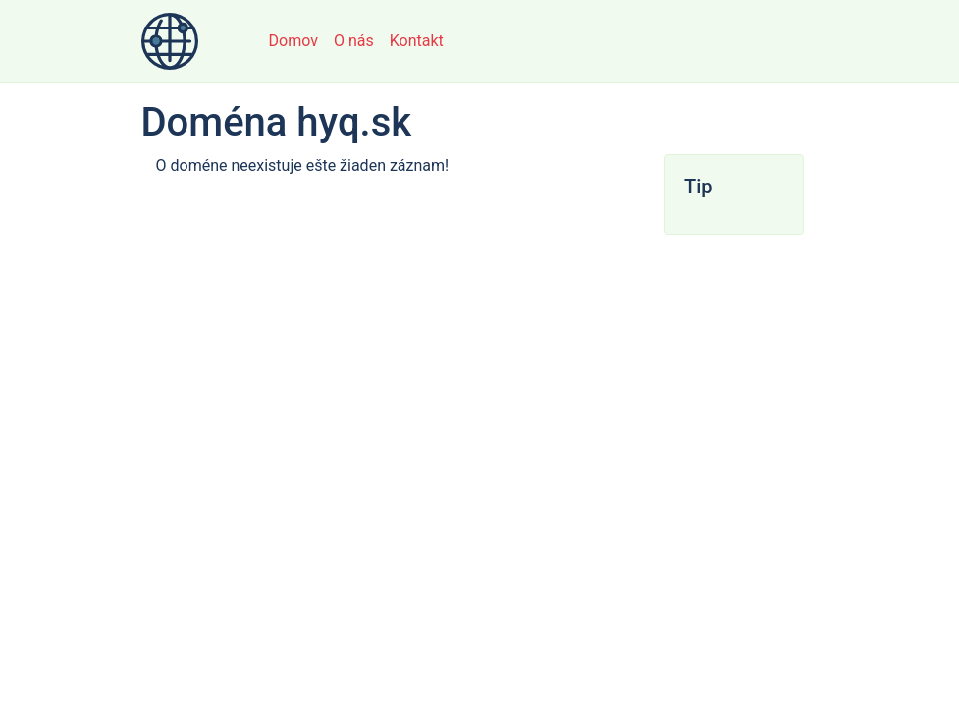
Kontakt (417, 40)
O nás (354, 40)
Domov (293, 40)
